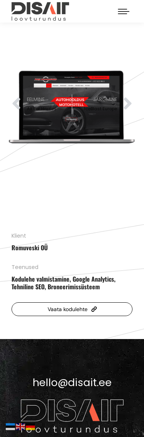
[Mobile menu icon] (123, 11)
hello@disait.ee (72, 382)
